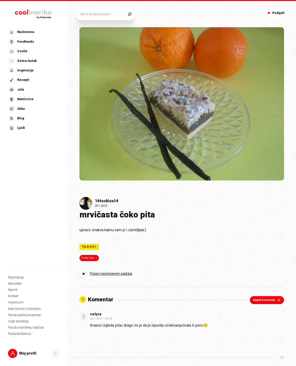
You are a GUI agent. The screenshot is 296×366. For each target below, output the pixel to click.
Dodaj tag (89, 258)
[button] (33, 353)
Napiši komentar (267, 300)
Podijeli (275, 12)
